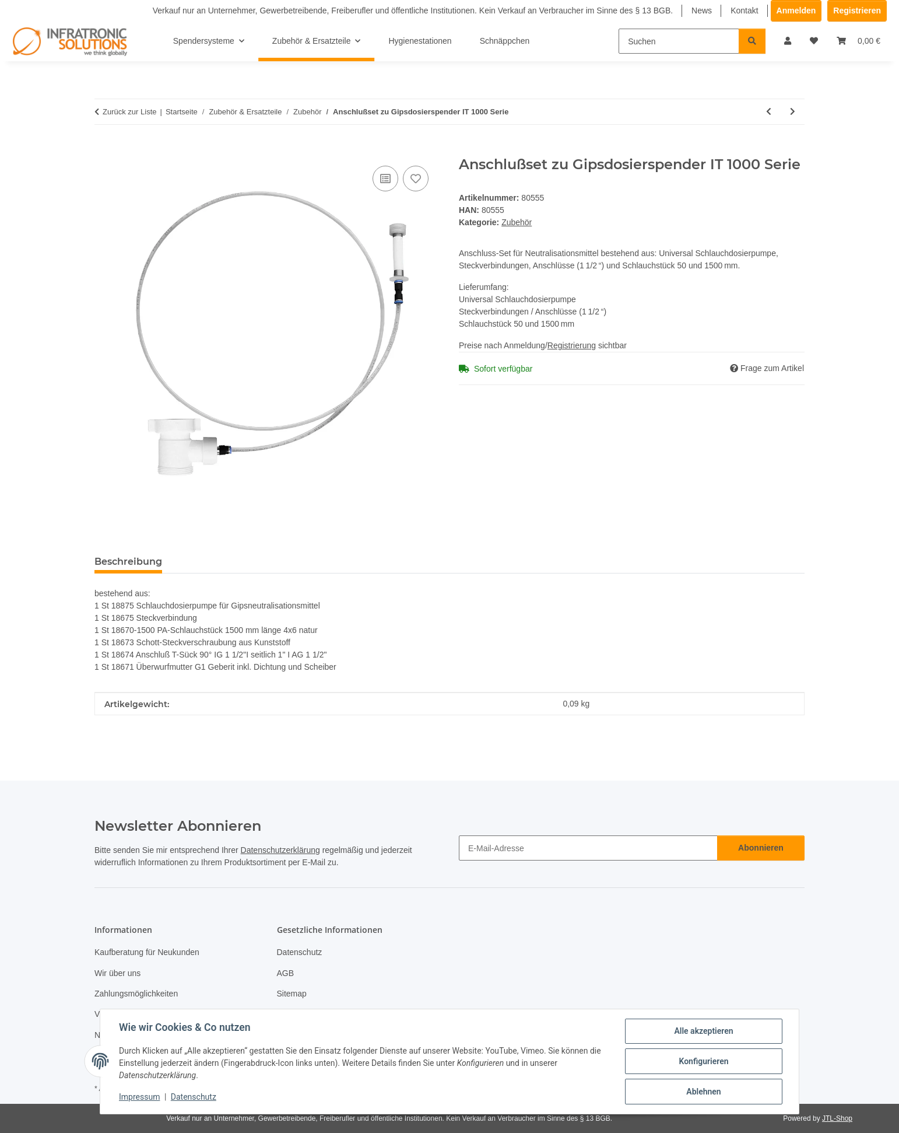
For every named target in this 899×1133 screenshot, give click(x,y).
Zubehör (516, 222)
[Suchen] (679, 41)
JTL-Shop (837, 1118)
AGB (285, 973)
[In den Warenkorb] (103, 150)
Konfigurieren (703, 1061)
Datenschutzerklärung (280, 850)
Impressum (139, 1096)
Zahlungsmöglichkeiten (136, 993)
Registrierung (571, 345)
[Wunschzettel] (813, 41)
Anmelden (796, 10)
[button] (787, 41)
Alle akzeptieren (703, 1031)
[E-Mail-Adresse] (588, 848)
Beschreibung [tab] (128, 561)
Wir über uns (117, 973)
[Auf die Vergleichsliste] (385, 178)
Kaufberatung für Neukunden (146, 952)
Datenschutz (193, 1096)
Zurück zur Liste (129, 111)
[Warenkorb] (858, 41)
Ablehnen (703, 1091)
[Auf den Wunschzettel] (416, 178)
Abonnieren (761, 847)
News (701, 10)
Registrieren (857, 10)
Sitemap (292, 993)
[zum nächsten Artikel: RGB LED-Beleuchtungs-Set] (793, 111)
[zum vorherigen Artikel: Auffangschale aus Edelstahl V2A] (769, 111)
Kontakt (744, 10)
